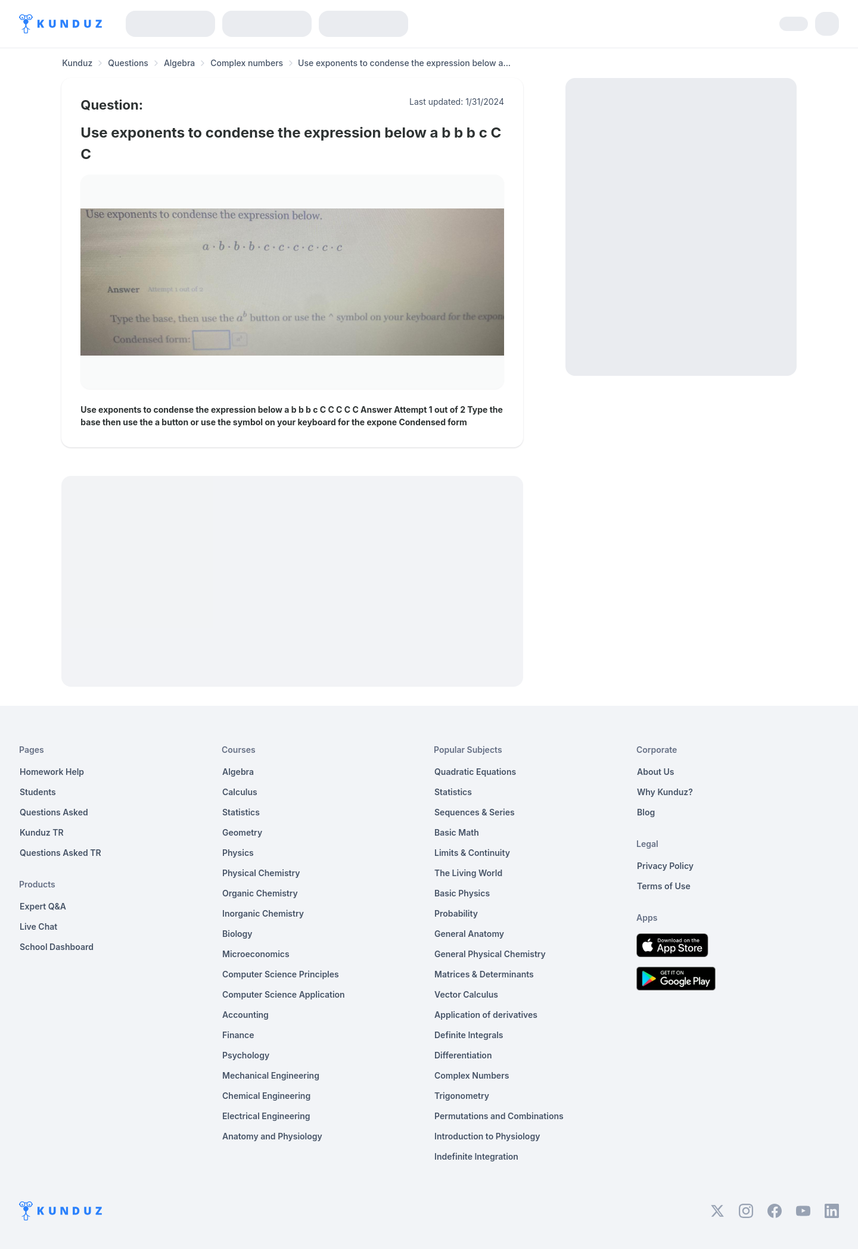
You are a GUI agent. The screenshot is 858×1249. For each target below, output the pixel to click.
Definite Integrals (468, 1035)
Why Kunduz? (665, 792)
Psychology (245, 1055)
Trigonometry (461, 1096)
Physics (238, 853)
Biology (237, 934)
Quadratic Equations (475, 772)
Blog (646, 812)
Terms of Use (664, 886)
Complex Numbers (471, 1075)
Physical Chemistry (261, 873)
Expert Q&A (43, 906)
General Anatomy (469, 934)
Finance (238, 1035)
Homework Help (52, 772)
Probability (456, 913)
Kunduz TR (42, 832)
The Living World (468, 873)
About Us (655, 772)
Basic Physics (462, 893)
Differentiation (463, 1055)
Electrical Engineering (266, 1116)
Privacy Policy (665, 866)
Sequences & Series (474, 812)
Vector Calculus (466, 994)
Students (38, 792)
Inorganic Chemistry (263, 913)
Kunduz (77, 63)
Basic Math (456, 832)
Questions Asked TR (60, 853)
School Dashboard (57, 947)
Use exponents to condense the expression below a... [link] (404, 63)
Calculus (239, 792)
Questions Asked (54, 812)
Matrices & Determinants (484, 974)
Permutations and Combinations (499, 1116)
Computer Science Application (283, 994)
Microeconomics (256, 954)
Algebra (179, 63)
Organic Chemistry (260, 893)
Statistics (241, 812)
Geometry (242, 832)
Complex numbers (246, 63)
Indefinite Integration (476, 1156)
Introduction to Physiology (487, 1136)
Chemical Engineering (266, 1096)
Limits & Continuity (472, 853)
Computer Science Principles (280, 974)
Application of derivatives (485, 1015)
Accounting (245, 1015)
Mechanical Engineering (270, 1075)
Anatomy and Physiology (272, 1136)
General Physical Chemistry (490, 954)
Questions (128, 63)
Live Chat (38, 926)
